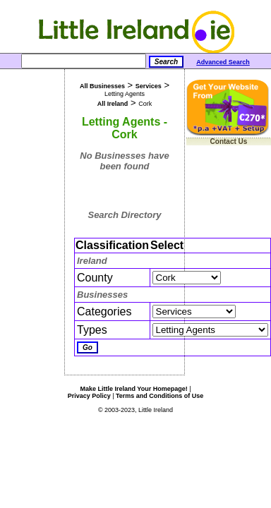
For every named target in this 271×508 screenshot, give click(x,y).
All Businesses (102, 86)
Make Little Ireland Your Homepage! (133, 388)
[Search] (83, 61)
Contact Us (229, 141)
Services (149, 86)
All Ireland (112, 103)
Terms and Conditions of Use (159, 395)
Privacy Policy (89, 395)
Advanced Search (223, 62)
